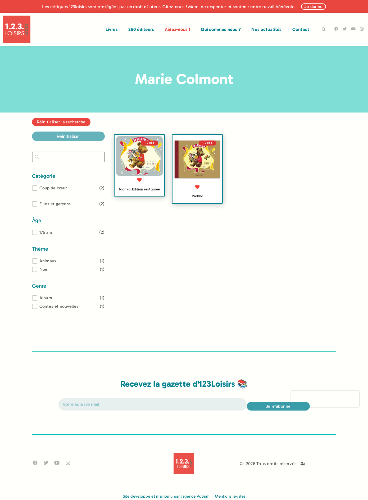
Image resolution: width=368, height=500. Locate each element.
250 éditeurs (141, 29)
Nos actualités (266, 29)
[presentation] (325, 405)
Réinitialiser (68, 136)
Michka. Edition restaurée (139, 189)
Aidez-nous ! (177, 29)
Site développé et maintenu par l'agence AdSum (166, 496)
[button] (324, 29)
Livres (112, 29)
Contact (301, 29)
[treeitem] (68, 232)
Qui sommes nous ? (221, 29)
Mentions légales (230, 496)
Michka (197, 196)
